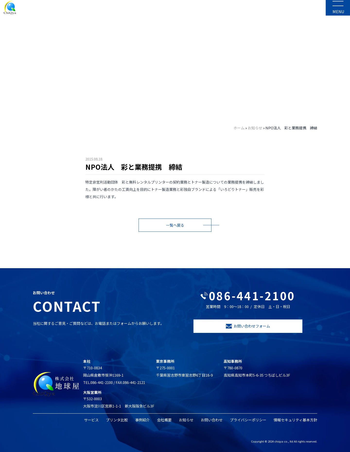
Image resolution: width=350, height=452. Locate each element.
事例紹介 (142, 419)
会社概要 (164, 419)
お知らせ (255, 127)
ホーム (239, 127)
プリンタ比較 (117, 419)
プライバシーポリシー (248, 419)
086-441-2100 (248, 295)
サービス (91, 419)
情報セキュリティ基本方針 (295, 419)
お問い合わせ (212, 419)
